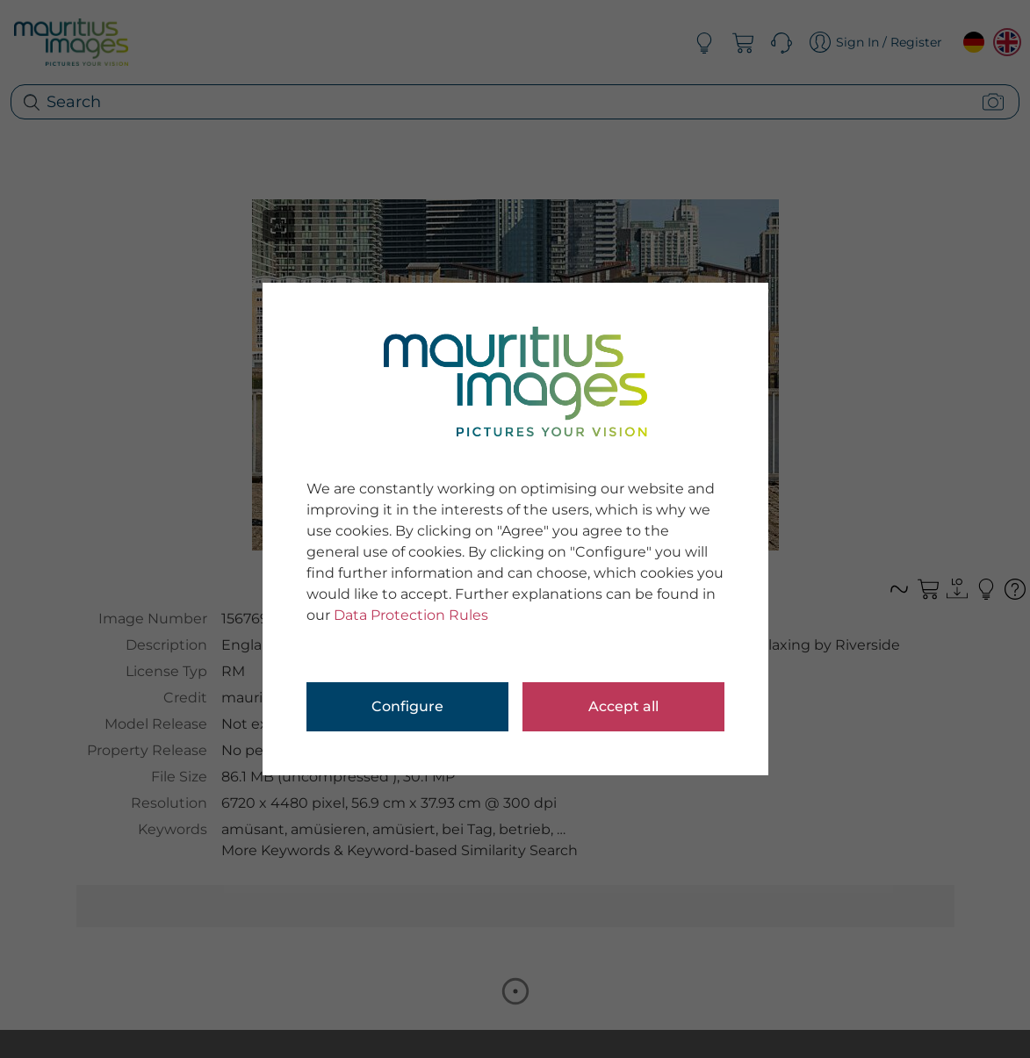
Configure (407, 706)
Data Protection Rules (411, 615)
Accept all (623, 706)
